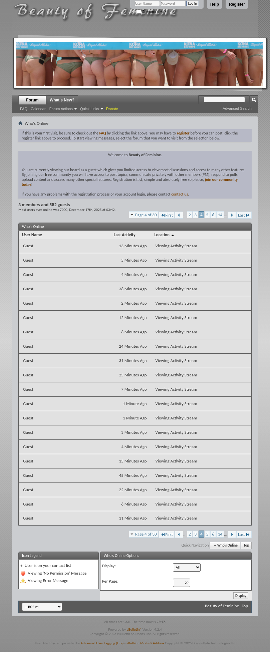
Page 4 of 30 (146, 214)
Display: (109, 565)
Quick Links (89, 109)
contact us (179, 194)
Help (214, 4)
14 (220, 214)
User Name (32, 234)
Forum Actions (61, 109)
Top (246, 545)
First (167, 215)
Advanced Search (237, 108)
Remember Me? (151, 12)
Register (237, 4)
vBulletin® (134, 629)
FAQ (23, 109)
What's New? (62, 100)
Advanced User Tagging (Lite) (102, 643)
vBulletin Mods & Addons (145, 643)
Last (244, 215)
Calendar (38, 109)
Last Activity (125, 234)
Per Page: (110, 581)
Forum (32, 100)
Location (165, 234)
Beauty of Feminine (222, 605)
